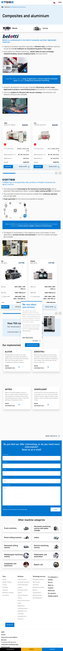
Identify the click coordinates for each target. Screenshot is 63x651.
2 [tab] (22, 173)
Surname (4, 462)
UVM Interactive (11, 642)
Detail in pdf (23, 166)
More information (10, 367)
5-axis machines (22, 579)
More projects (51, 436)
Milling (4, 579)
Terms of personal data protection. (30, 329)
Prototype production (38, 579)
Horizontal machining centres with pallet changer (23, 584)
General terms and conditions (9, 637)
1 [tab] (9, 173)
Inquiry (52, 649)
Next (60, 173)
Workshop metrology (38, 587)
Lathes (19, 603)
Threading (5, 587)
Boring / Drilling (6, 582)
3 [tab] (34, 173)
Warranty (3, 640)
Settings (35, 341)
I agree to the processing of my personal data (14, 509)
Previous (56, 173)
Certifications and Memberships (9, 644)
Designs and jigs (37, 595)
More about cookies (27, 337)
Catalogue (10, 649)
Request (10, 625)
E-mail (4, 470)
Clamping (5, 590)
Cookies (3, 635)
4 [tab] (47, 173)
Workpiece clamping (7, 592)
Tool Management (37, 598)
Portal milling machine (24, 600)
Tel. (3, 477)
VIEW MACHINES (13, 332)
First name (5, 454)
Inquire (8, 166)
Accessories (5, 595)
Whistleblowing (5, 647)
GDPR (2, 632)
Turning (4, 585)
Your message (6, 485)
